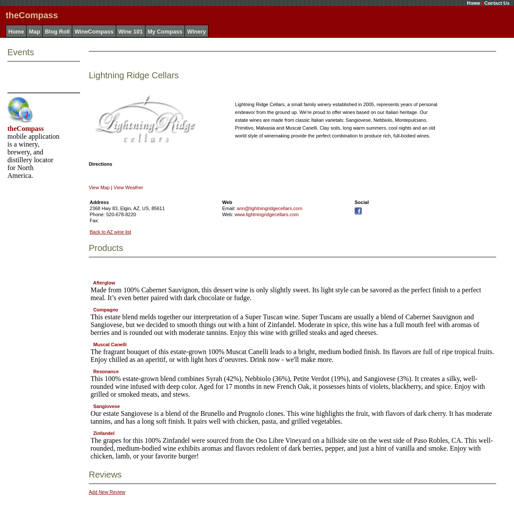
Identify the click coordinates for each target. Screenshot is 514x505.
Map (34, 31)
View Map (99, 187)
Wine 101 (130, 31)
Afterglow (104, 282)
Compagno (105, 309)
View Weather (128, 187)
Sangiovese (106, 406)
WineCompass (93, 31)
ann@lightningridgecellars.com (269, 208)
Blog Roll (57, 31)
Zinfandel (103, 433)
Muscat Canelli (110, 344)
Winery (196, 31)
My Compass (165, 31)
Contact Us (497, 3)
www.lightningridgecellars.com (267, 214)
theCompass (25, 128)
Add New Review (107, 492)
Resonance (106, 371)
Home (473, 3)
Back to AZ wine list (110, 231)
